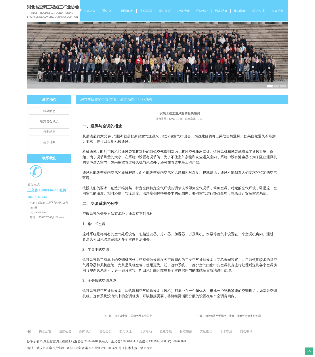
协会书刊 (277, 11)
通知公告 (108, 11)
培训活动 (183, 11)
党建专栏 (202, 11)
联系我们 (49, 158)
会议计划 (49, 142)
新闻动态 (127, 11)
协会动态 (49, 111)
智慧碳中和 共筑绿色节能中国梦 (133, 315)
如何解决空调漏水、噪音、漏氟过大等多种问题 (233, 315)
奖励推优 (240, 11)
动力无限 (146, 348)
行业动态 (49, 131)
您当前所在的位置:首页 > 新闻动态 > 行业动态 (116, 99)
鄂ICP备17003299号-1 (110, 348)
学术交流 (258, 11)
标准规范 (221, 11)
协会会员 (146, 11)
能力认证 (164, 11)
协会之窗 (89, 11)
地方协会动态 (49, 121)
